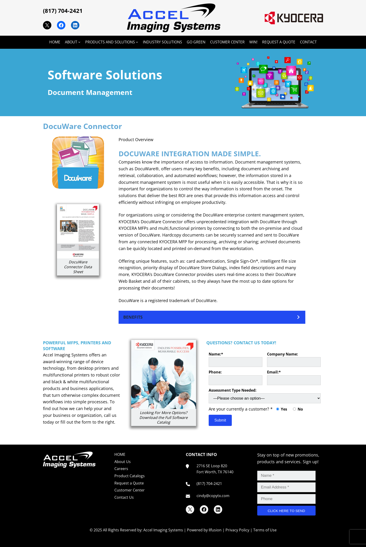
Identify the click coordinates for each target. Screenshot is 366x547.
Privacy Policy (237, 530)
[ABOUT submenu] (79, 42)
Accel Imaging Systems (163, 530)
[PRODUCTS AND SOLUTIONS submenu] (137, 42)
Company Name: (294, 359)
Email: (294, 377)
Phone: (235, 377)
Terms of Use (265, 530)
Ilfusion (215, 530)
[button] (212, 317)
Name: (235, 359)
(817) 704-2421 (63, 10)
